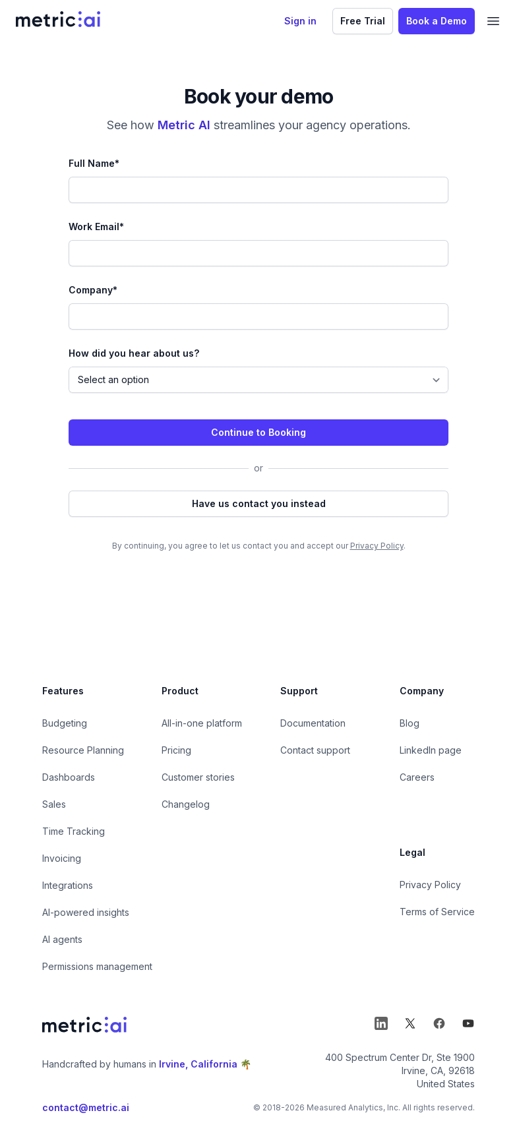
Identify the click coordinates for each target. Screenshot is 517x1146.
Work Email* (96, 226)
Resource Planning (83, 750)
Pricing (176, 750)
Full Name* (94, 163)
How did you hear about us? (134, 353)
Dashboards (68, 777)
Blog (409, 723)
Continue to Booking (258, 432)
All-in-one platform (202, 723)
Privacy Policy (377, 546)
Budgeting (64, 723)
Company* (93, 289)
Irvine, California (198, 1064)
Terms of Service (437, 911)
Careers (417, 777)
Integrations (67, 885)
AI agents (62, 939)
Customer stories (198, 777)
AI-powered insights (85, 912)
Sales (54, 804)
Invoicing (61, 858)
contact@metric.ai (85, 1107)
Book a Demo (436, 20)
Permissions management (97, 966)
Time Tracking (73, 831)
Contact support (315, 750)
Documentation (313, 723)
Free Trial (362, 20)
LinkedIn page (431, 750)
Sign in (300, 20)
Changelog (186, 804)
